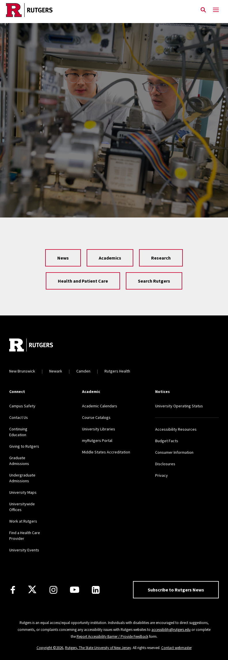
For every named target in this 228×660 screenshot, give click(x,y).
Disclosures (165, 463)
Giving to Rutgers (24, 446)
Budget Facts (166, 440)
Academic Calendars (99, 406)
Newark (55, 371)
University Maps (23, 492)
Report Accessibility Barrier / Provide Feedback (112, 636)
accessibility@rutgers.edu (171, 629)
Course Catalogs (96, 417)
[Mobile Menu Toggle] (216, 10)
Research (161, 258)
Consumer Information (174, 452)
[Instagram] (53, 590)
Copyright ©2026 (50, 647)
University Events (24, 550)
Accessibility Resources (176, 429)
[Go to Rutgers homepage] (31, 345)
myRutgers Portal (97, 440)
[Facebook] (13, 590)
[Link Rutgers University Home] (98, 10)
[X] (32, 590)
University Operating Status (179, 406)
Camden (83, 371)
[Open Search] (203, 10)
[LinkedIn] (96, 590)
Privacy (161, 475)
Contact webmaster (176, 647)
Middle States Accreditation (106, 452)
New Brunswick (22, 371)
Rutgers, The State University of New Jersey (98, 647)
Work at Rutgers (23, 521)
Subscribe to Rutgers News (176, 590)
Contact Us (18, 417)
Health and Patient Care (83, 281)
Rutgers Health (117, 371)
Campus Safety (22, 406)
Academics (110, 258)
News (63, 258)
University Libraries (98, 429)
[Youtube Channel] (74, 590)
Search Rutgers (154, 281)
